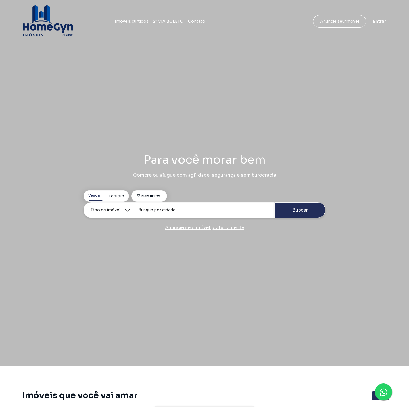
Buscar (300, 210)
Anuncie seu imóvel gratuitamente (204, 228)
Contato (196, 21)
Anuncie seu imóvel (339, 21)
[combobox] (204, 210)
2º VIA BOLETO (168, 21)
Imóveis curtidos (132, 21)
